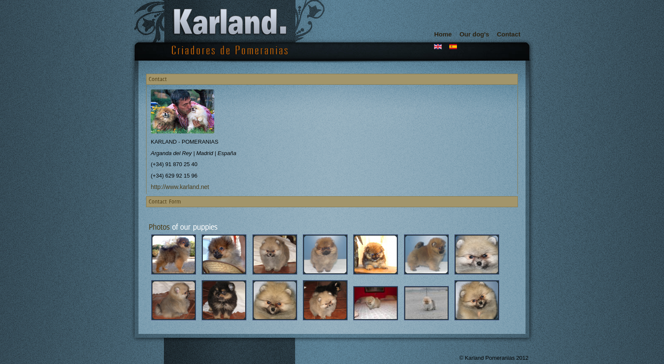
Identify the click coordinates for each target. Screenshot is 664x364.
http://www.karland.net (180, 186)
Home (443, 34)
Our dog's (474, 34)
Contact (508, 34)
